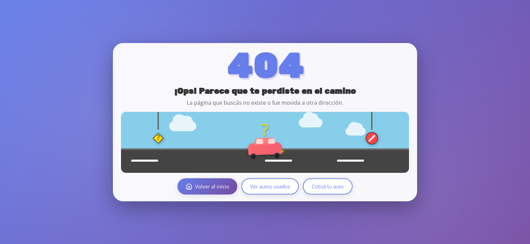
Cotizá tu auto (328, 186)
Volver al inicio (207, 186)
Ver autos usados (270, 186)
